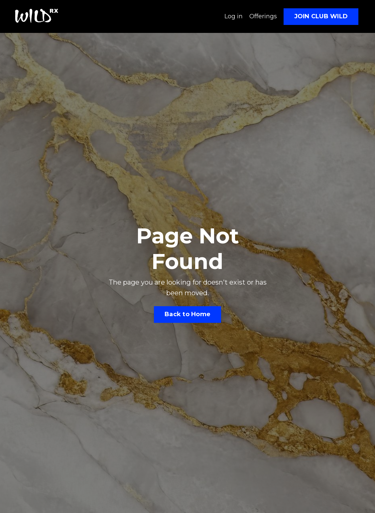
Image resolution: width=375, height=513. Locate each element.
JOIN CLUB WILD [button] (321, 16)
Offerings (263, 16)
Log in (233, 16)
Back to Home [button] (187, 314)
